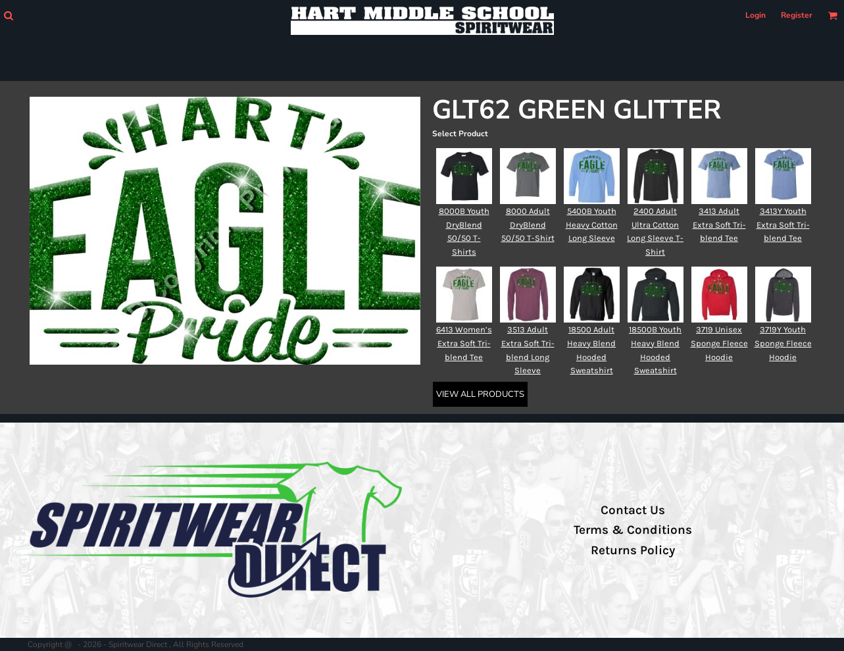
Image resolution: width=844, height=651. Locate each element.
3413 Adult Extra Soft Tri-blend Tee (719, 225)
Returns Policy (633, 550)
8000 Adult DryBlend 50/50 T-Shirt (528, 225)
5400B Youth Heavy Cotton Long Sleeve (592, 225)
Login (755, 15)
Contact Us (633, 510)
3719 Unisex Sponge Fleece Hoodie (719, 343)
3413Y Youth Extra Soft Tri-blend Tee (783, 225)
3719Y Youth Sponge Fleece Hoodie (783, 343)
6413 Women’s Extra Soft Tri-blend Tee (464, 343)
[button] (8, 15)
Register (796, 15)
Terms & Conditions (633, 530)
